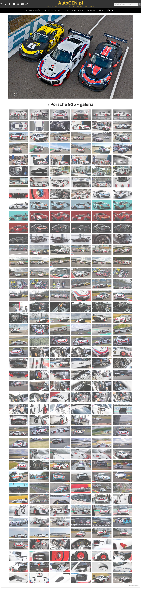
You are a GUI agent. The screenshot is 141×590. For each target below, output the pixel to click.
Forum (91, 10)
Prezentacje (52, 10)
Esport (111, 10)
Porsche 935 (63, 104)
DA (66, 10)
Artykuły (77, 10)
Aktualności (33, 10)
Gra (100, 10)
